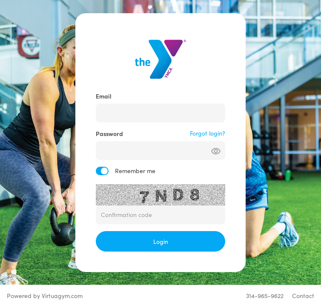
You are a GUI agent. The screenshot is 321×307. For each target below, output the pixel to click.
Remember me (135, 171)
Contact (303, 296)
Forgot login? (207, 133)
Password (109, 133)
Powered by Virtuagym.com (45, 296)
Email (104, 96)
